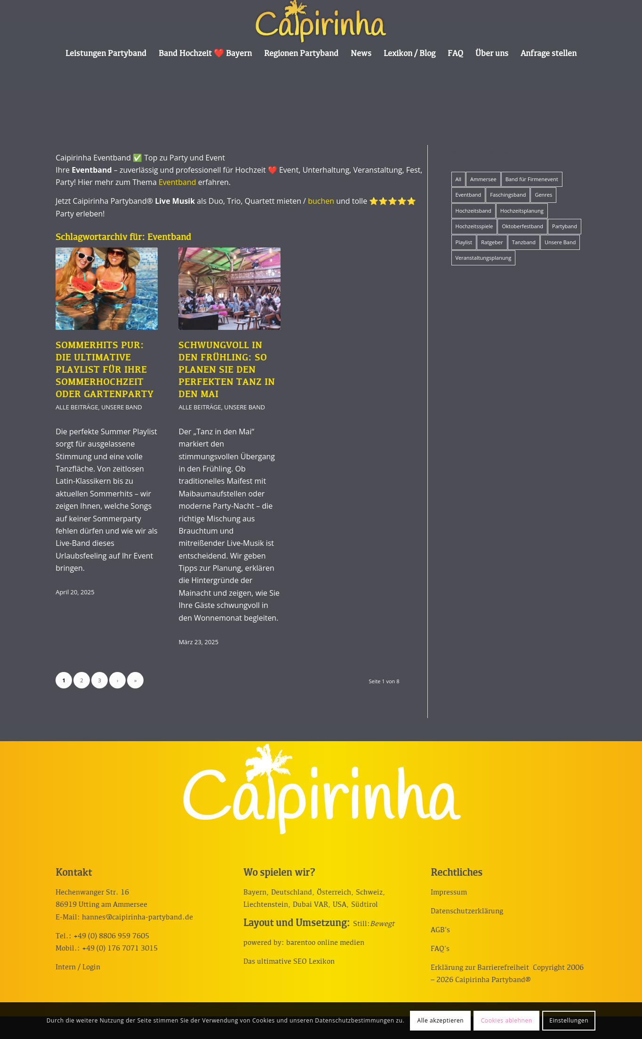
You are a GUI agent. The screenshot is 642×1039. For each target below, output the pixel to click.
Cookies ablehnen (506, 1020)
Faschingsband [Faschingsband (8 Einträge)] (508, 194)
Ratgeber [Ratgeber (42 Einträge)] (492, 242)
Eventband (177, 182)
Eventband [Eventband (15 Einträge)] (469, 194)
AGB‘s (440, 930)
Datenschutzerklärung (467, 911)
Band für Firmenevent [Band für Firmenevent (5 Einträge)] (532, 179)
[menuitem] (105, 54)
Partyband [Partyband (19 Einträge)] (564, 226)
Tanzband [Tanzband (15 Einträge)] (524, 242)
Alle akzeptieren (440, 1020)
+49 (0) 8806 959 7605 (111, 936)
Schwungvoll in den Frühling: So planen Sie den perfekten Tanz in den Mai (226, 370)
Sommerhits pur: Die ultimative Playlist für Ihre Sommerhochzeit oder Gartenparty (104, 370)
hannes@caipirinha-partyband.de (137, 917)
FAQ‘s (440, 949)
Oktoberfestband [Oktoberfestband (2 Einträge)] (522, 226)
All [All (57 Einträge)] (459, 179)
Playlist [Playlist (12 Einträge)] (464, 242)
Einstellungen (568, 1020)
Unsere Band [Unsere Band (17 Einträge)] (560, 242)
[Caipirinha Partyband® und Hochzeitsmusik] (321, 21)
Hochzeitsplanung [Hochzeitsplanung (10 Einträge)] (522, 210)
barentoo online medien (325, 943)
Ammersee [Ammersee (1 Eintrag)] (483, 179)
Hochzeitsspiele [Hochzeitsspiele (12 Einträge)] (474, 226)
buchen (321, 201)
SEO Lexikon (314, 962)
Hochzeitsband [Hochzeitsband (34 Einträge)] (473, 210)
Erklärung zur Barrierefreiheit (480, 968)
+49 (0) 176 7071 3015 (120, 948)
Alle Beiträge (77, 407)
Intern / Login (78, 967)
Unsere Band (121, 407)
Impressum (449, 892)
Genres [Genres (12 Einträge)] (543, 194)
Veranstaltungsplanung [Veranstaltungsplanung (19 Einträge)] (484, 257)
